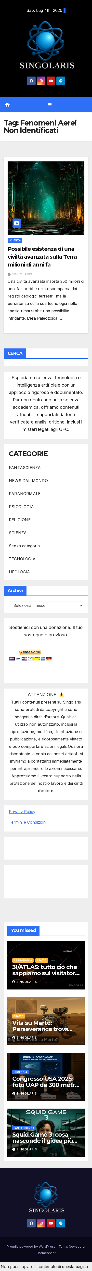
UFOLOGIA (19, 571)
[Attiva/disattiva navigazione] (49, 104)
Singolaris (20, 274)
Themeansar (45, 1253)
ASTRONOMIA (23, 960)
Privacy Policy (22, 811)
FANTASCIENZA (25, 467)
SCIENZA (15, 240)
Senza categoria (24, 545)
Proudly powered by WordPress (31, 1246)
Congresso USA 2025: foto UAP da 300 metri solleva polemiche (44, 1085)
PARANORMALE (24, 493)
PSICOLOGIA (21, 506)
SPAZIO (42, 960)
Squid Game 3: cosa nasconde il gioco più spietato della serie (42, 1140)
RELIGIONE (20, 519)
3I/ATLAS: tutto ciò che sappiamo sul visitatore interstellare (45, 973)
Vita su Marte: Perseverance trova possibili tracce (40, 1029)
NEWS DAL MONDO (28, 480)
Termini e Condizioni (27, 822)
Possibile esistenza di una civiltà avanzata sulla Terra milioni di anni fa (42, 257)
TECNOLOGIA (22, 558)
